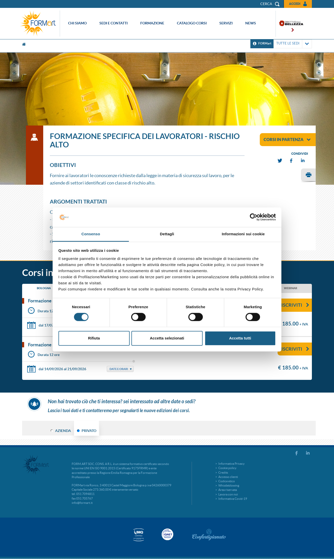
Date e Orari (119, 368)
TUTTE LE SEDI (292, 44)
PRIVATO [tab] (89, 431)
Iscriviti (295, 305)
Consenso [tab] (90, 234)
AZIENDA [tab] (63, 431)
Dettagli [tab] (167, 234)
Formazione (152, 23)
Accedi (294, 3)
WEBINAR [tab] (290, 288)
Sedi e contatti (113, 23)
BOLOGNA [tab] (44, 288)
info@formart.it (82, 502)
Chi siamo (77, 23)
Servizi (226, 23)
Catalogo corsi (192, 23)
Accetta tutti (240, 338)
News (250, 23)
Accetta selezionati (167, 338)
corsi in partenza (287, 139)
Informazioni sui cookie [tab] (243, 234)
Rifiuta (94, 338)
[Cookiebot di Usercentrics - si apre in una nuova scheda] (253, 217)
